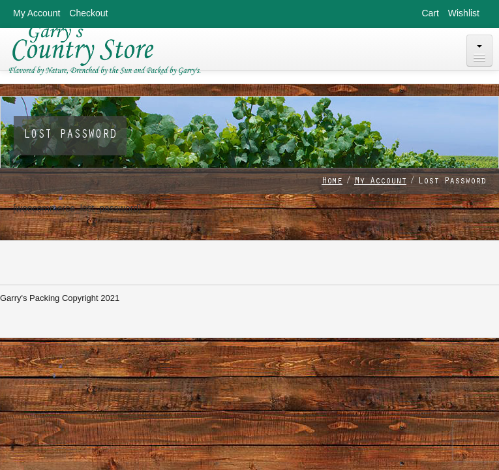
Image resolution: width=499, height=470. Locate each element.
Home (332, 182)
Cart (429, 13)
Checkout (88, 13)
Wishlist (463, 13)
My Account (36, 13)
